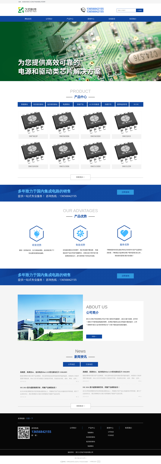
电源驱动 (66, 104)
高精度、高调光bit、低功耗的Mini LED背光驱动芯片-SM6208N (43, 372)
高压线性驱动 (38, 104)
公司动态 (71, 364)
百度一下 (29, 418)
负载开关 (108, 104)
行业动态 (89, 364)
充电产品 (80, 104)
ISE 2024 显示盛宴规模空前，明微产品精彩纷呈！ (38, 387)
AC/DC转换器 (94, 104)
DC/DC (136, 104)
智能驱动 (24, 104)
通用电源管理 (122, 104)
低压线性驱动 (52, 104)
